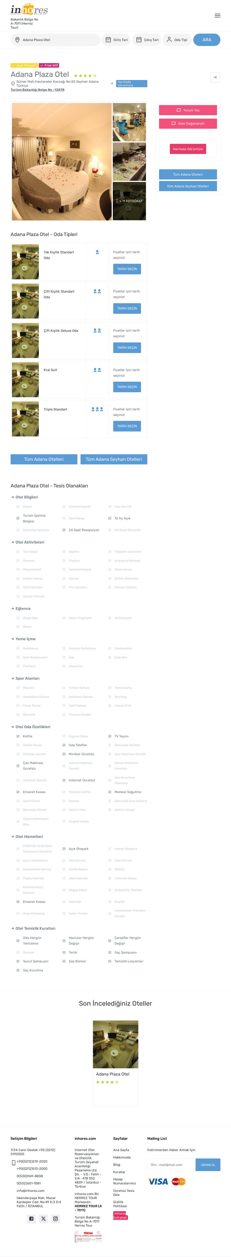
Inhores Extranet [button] (120, 1215)
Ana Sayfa (121, 1150)
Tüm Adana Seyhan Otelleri (188, 186)
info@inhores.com (30, 1191)
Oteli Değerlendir (191, 124)
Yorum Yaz (191, 110)
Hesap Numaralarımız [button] (124, 1181)
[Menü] (217, 15)
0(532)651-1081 (29, 1183)
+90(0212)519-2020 (32, 1161)
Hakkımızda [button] (122, 1157)
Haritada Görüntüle (188, 149)
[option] (116, 1063)
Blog (116, 1165)
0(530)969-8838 (30, 1176)
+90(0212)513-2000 (32, 1169)
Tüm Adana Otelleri (188, 174)
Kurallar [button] (119, 1172)
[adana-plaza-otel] (55, 40)
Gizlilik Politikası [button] (120, 1204)
